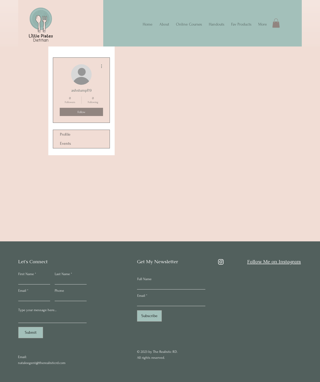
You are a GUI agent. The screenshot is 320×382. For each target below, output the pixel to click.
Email (22, 290)
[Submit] (30, 332)
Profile (65, 134)
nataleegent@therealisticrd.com (41, 363)
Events (65, 143)
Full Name (144, 279)
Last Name (62, 274)
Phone (59, 290)
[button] (276, 23)
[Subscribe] (149, 316)
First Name (26, 274)
